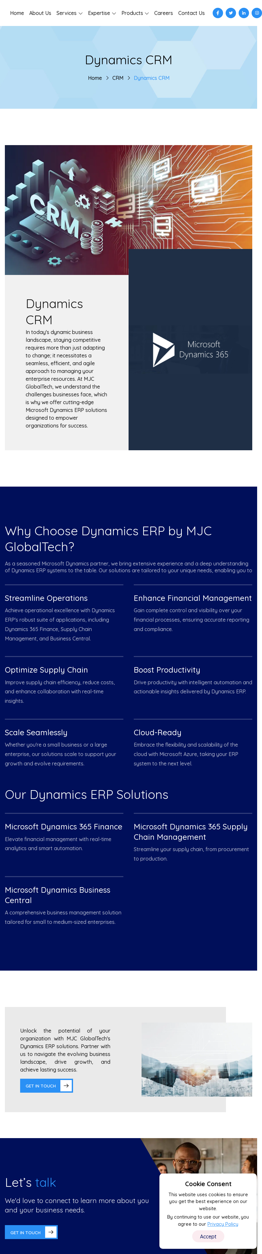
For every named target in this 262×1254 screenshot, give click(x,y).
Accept (208, 1236)
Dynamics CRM (151, 78)
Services (66, 13)
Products (132, 13)
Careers (163, 13)
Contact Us (191, 13)
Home (17, 13)
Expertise (99, 13)
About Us (40, 13)
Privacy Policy (222, 1224)
